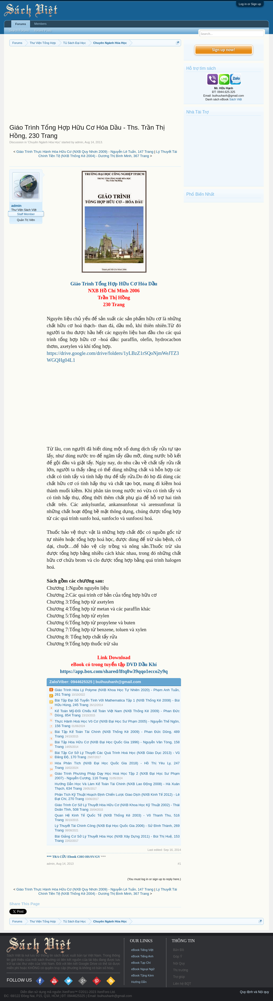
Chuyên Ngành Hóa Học (44, 142)
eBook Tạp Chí (141, 962)
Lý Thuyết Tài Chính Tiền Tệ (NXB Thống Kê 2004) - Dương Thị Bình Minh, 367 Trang (107, 154)
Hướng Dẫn (138, 981)
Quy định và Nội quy (254, 992)
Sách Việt (235, 99)
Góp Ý (177, 956)
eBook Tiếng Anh (142, 956)
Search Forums (19, 30)
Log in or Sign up (250, 4)
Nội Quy (179, 963)
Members (40, 23)
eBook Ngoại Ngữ (142, 969)
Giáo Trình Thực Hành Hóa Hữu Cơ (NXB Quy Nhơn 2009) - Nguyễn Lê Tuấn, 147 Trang (84, 152)
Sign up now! (223, 49)
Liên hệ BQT (182, 984)
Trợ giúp (179, 977)
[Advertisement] (95, 86)
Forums (20, 24)
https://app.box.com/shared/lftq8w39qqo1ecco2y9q (114, 671)
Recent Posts (42, 30)
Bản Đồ (178, 950)
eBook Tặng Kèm (142, 975)
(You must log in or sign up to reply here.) (154, 879)
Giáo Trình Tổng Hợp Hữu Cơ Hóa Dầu (113, 283)
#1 (179, 863)
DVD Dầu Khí (140, 664)
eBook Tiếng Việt (142, 949)
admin (79, 142)
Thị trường (180, 970)
